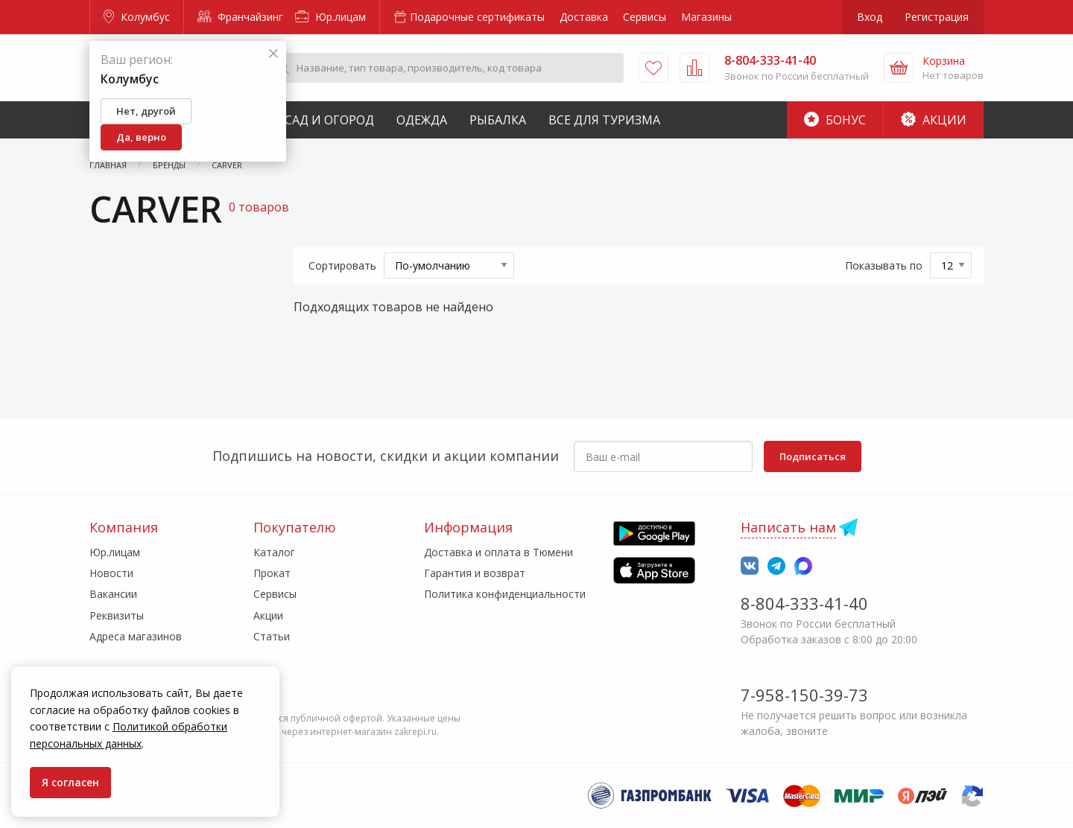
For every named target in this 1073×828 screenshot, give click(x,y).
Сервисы (644, 17)
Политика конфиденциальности (505, 594)
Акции (933, 120)
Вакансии (113, 594)
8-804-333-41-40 (804, 603)
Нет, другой (146, 111)
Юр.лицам (330, 17)
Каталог (274, 552)
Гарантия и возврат (474, 573)
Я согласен (70, 782)
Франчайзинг (240, 17)
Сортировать (342, 265)
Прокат (272, 573)
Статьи (271, 636)
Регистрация (937, 17)
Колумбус (137, 17)
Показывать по (883, 265)
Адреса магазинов (135, 636)
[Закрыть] (273, 54)
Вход (869, 17)
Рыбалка (497, 120)
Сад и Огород (329, 120)
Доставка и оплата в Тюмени (498, 552)
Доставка (584, 17)
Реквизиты (116, 615)
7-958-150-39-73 (804, 695)
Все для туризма (604, 120)
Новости (111, 573)
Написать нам (788, 527)
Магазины (706, 17)
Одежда (421, 120)
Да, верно (141, 137)
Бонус (835, 120)
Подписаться (812, 456)
